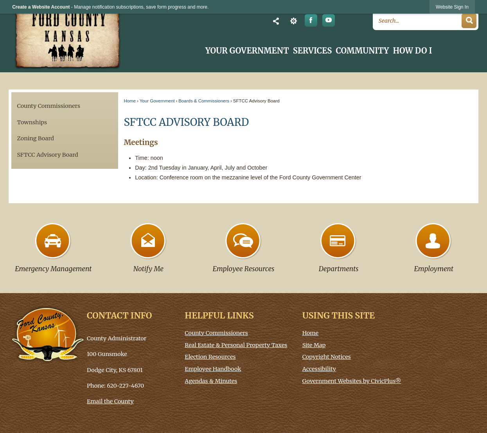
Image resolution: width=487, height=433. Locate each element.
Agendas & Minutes (211, 381)
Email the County (110, 401)
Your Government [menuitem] (247, 51)
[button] (276, 21)
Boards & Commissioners (203, 100)
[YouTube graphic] (329, 20)
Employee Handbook (213, 368)
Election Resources (210, 356)
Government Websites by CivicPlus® (351, 381)
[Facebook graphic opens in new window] (311, 20)
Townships (32, 122)
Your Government (157, 100)
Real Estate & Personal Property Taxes (236, 345)
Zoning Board (35, 138)
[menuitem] (64, 106)
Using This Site (338, 315)
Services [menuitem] (312, 51)
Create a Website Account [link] (41, 7)
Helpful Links (219, 315)
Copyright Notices (326, 356)
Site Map (314, 345)
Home (130, 100)
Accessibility (319, 368)
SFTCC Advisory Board (47, 154)
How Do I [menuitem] (412, 51)
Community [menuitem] (362, 51)
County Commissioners (48, 105)
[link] (452, 7)
